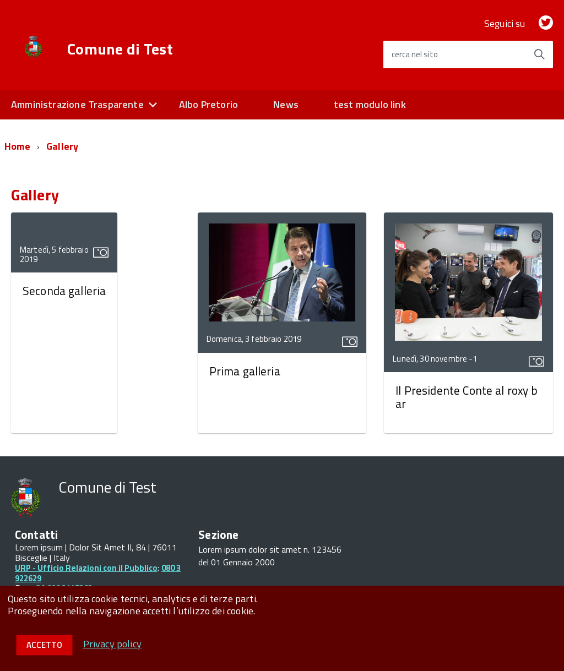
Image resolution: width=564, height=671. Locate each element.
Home (17, 146)
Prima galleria (244, 371)
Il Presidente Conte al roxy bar (466, 396)
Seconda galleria (64, 290)
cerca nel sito (415, 54)
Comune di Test (120, 49)
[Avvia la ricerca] (539, 54)
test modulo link (370, 104)
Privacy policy (112, 643)
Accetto (44, 645)
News (286, 104)
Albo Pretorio (208, 104)
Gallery (62, 146)
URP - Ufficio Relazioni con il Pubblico (86, 567)
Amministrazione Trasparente (77, 104)
